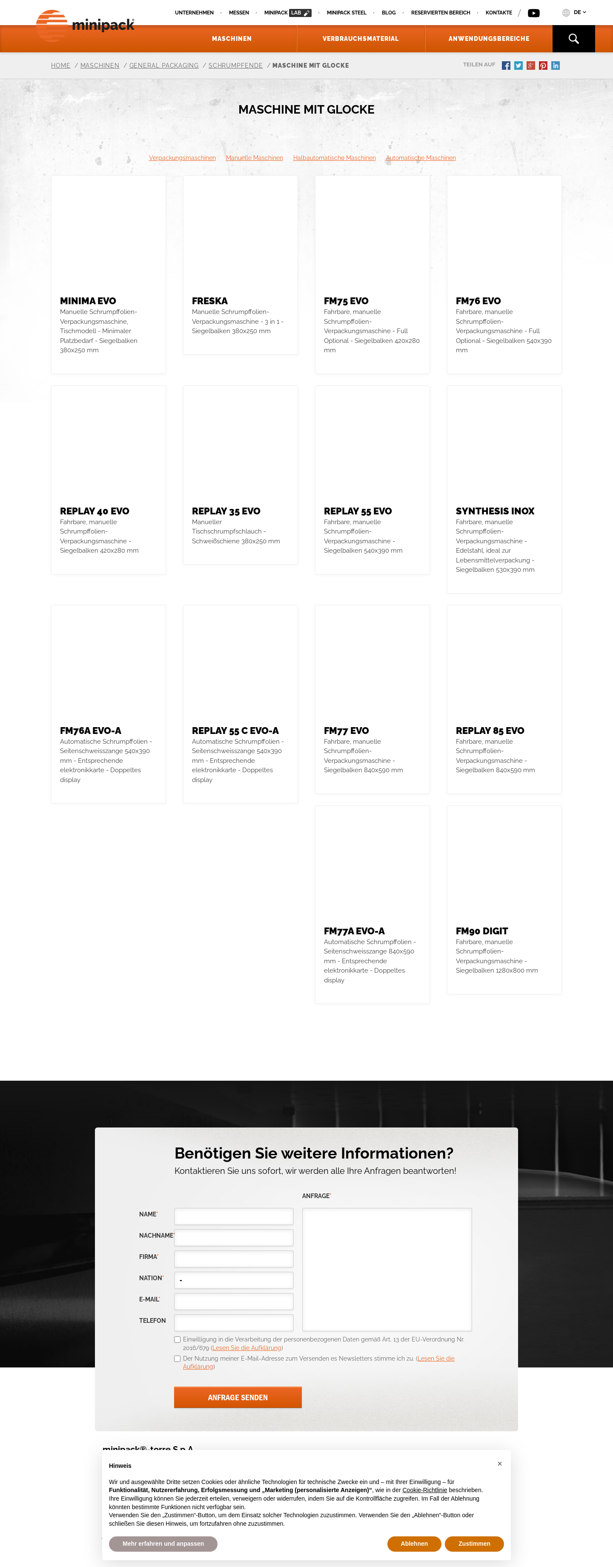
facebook (507, 66)
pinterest (544, 66)
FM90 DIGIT (482, 930)
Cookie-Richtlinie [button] (424, 1490)
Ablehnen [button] (414, 1543)
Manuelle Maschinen (254, 157)
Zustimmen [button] (474, 1543)
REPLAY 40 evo (94, 511)
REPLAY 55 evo (358, 511)
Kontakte (499, 13)
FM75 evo (346, 300)
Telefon (152, 1321)
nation (151, 1278)
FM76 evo (478, 300)
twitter (519, 66)
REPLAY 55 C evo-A (235, 730)
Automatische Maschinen (421, 157)
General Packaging (164, 65)
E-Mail (149, 1299)
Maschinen (100, 65)
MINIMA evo (88, 300)
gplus (532, 66)
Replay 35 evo (226, 511)
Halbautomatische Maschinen (334, 157)
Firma (149, 1257)
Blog (389, 13)
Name (148, 1214)
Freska (210, 300)
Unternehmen (194, 13)
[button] (500, 1463)
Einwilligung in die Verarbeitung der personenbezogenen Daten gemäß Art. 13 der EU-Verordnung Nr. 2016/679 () (323, 1343)
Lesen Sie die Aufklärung (246, 1347)
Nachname (156, 1236)
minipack (288, 13)
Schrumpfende (236, 65)
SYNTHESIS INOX (495, 511)
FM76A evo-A (90, 730)
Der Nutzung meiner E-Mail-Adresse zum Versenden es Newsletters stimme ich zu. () (319, 1362)
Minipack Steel (347, 13)
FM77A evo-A (354, 930)
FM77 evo (346, 730)
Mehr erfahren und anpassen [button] (163, 1543)
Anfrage (317, 1196)
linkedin (556, 66)
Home (61, 65)
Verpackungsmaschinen (182, 157)
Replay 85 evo (490, 730)
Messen (239, 13)
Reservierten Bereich (440, 13)
